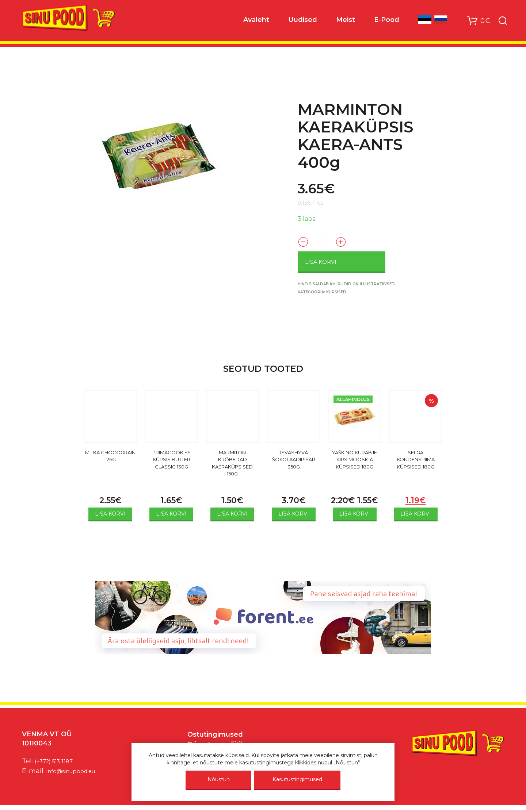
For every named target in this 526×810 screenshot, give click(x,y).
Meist (345, 22)
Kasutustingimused (297, 779)
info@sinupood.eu (76, 770)
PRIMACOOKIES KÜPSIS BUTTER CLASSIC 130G (171, 461)
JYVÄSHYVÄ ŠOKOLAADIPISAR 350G (293, 461)
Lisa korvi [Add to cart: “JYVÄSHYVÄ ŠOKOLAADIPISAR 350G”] (293, 512)
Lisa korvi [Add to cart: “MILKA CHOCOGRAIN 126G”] (110, 512)
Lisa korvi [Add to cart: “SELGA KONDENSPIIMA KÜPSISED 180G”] (415, 512)
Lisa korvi (337, 261)
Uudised (302, 22)
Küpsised (336, 291)
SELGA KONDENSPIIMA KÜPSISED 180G (416, 461)
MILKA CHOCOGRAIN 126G (110, 461)
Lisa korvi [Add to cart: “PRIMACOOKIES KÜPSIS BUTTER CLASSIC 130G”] (171, 512)
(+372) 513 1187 (58, 760)
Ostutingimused (215, 733)
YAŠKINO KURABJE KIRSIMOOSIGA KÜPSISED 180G (354, 465)
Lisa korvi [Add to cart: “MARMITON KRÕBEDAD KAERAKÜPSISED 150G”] (232, 512)
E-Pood (386, 22)
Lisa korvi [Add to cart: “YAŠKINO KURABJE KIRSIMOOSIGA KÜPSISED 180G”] (354, 512)
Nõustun (218, 779)
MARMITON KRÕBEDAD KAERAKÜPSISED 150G (232, 465)
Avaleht (256, 22)
